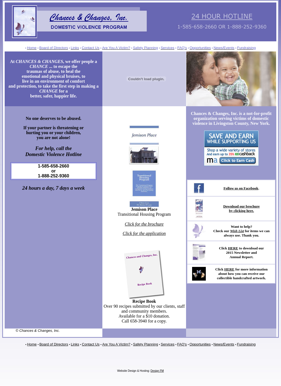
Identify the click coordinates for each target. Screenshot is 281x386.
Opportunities (200, 344)
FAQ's (182, 344)
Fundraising (246, 344)
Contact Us (90, 344)
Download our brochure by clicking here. (241, 208)
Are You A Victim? (116, 344)
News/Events (223, 344)
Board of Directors (53, 344)
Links (75, 344)
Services (168, 344)
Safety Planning (145, 344)
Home (32, 344)
